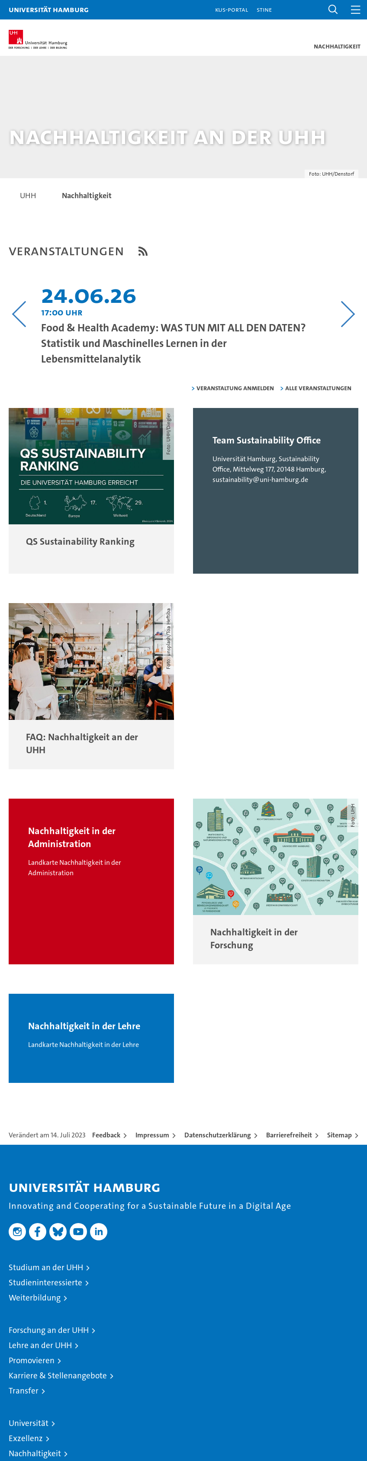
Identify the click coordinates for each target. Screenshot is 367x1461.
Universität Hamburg (49, 9)
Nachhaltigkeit (35, 1453)
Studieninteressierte (45, 1282)
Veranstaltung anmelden (235, 387)
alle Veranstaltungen (318, 387)
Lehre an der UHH (40, 1345)
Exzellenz (26, 1438)
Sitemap (339, 1135)
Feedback (106, 1135)
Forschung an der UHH (49, 1330)
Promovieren (32, 1360)
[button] (333, 9)
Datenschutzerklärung (217, 1135)
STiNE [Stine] (264, 9)
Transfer (24, 1390)
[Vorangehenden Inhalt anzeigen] (19, 314)
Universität (28, 1423)
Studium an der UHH (46, 1267)
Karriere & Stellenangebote (58, 1375)
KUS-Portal (231, 9)
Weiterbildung (35, 1297)
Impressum (152, 1135)
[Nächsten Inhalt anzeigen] (347, 314)
